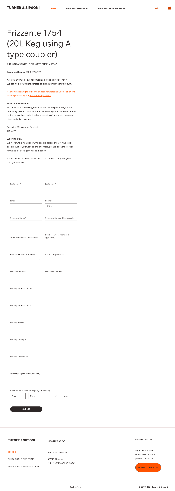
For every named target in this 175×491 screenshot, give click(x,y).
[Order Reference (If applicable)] (25, 243)
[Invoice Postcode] (60, 277)
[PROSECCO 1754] (148, 467)
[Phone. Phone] (64, 206)
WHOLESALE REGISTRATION (23, 466)
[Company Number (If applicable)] (60, 223)
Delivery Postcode (19, 356)
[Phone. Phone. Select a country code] (49, 206)
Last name (50, 184)
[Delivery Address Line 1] (43, 294)
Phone (48, 201)
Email (13, 201)
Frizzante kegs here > (40, 95)
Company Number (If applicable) (59, 218)
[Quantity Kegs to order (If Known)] (43, 379)
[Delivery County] (43, 345)
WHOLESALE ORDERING (21, 459)
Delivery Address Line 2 (20, 305)
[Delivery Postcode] (43, 362)
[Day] (17, 396)
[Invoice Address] (25, 277)
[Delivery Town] (43, 328)
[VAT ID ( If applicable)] (60, 260)
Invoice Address (18, 271)
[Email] (25, 206)
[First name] (25, 189)
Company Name (18, 218)
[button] (169, 7)
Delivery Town (17, 322)
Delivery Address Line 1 (21, 288)
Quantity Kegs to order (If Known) (25, 373)
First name (15, 184)
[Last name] (60, 189)
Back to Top (75, 487)
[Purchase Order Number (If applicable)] (60, 243)
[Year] (69, 396)
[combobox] (26, 260)
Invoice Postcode (53, 271)
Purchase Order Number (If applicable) (57, 236)
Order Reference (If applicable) (24, 237)
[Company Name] (25, 223)
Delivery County (18, 339)
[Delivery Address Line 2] (43, 311)
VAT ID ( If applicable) (54, 254)
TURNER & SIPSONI (23, 7)
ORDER (12, 452)
